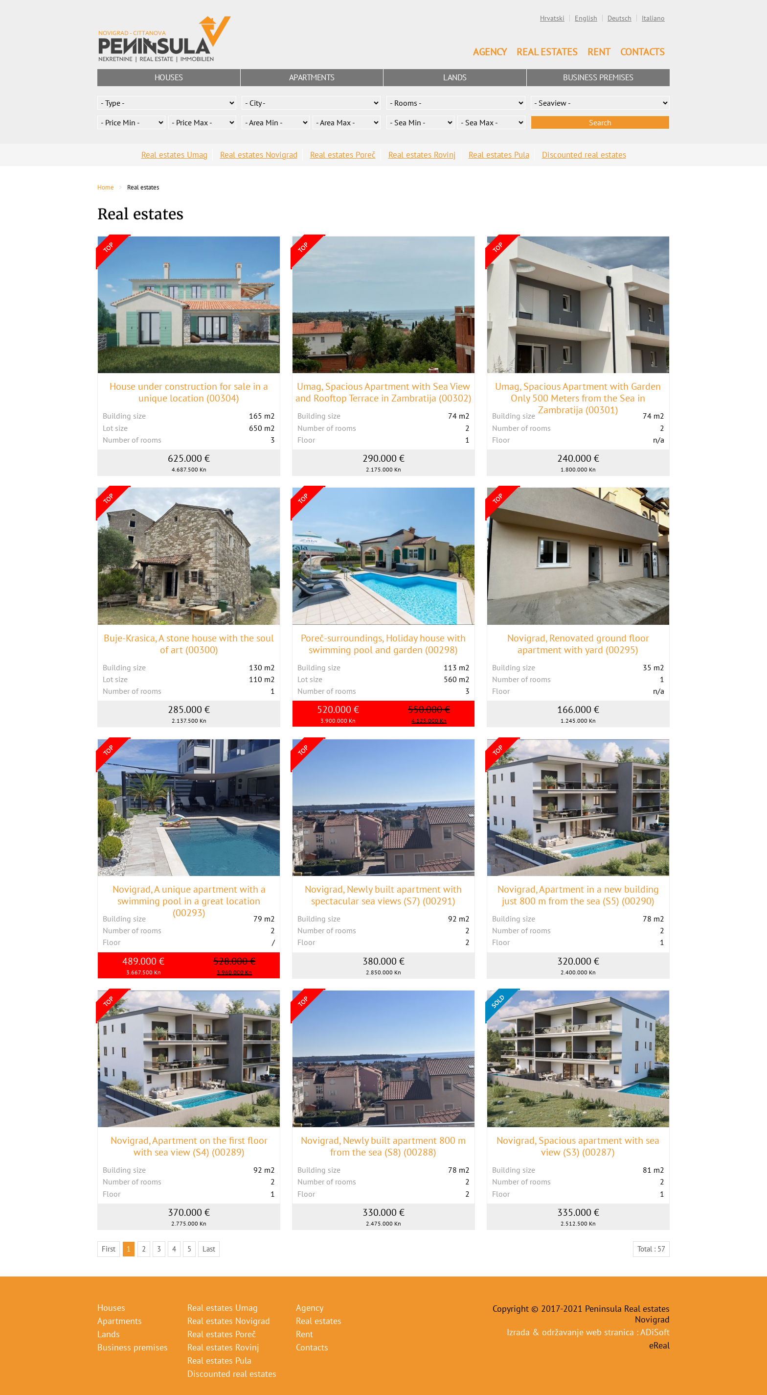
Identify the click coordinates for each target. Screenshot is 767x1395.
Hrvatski (552, 18)
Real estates (547, 52)
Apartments (312, 77)
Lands (455, 77)
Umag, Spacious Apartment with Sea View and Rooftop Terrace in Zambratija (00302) (383, 392)
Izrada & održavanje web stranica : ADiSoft (588, 1332)
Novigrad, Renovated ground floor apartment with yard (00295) (578, 644)
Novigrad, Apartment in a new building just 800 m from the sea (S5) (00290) (578, 895)
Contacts (642, 52)
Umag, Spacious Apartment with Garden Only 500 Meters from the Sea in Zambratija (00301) (578, 398)
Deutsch (620, 18)
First (108, 1248)
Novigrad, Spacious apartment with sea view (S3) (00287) (577, 1146)
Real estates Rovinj (422, 154)
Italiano (653, 18)
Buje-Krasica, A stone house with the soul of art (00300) (189, 644)
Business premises (598, 77)
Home (105, 187)
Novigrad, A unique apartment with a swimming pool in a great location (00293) (189, 901)
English (586, 18)
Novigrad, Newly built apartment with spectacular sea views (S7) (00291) (383, 895)
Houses (169, 77)
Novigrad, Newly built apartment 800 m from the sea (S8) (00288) (383, 1146)
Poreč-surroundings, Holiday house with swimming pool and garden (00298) (383, 644)
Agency (490, 52)
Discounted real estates (584, 154)
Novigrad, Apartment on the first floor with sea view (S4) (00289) (189, 1146)
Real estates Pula (499, 154)
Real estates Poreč (343, 154)
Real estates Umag (174, 154)
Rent (598, 52)
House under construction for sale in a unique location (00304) (189, 392)
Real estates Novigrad (258, 154)
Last (209, 1248)
